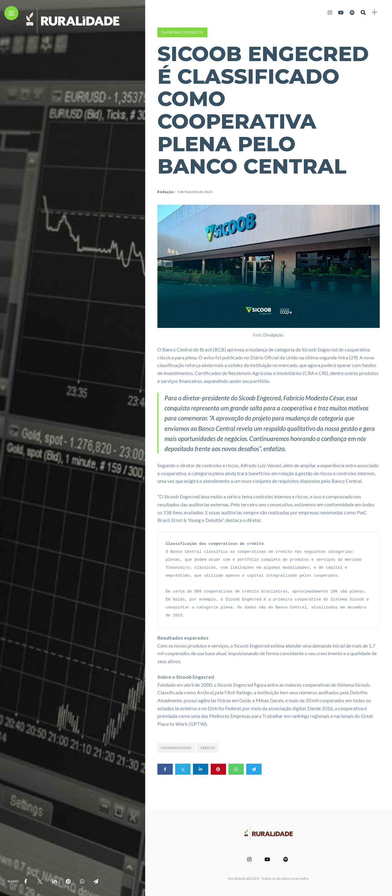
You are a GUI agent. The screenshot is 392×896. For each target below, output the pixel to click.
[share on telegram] (95, 881)
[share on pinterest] (68, 881)
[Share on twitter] (182, 769)
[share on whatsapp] (82, 881)
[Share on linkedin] (200, 769)
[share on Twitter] (39, 881)
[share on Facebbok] (25, 881)
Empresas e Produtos (182, 32)
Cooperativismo (176, 748)
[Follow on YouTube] (341, 12)
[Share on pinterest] (218, 769)
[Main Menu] (11, 13)
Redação (165, 191)
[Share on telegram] (254, 769)
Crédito (207, 748)
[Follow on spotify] (352, 12)
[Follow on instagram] (330, 12)
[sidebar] (374, 12)
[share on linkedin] (54, 881)
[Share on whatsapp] (236, 769)
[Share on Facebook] (165, 769)
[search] (363, 12)
